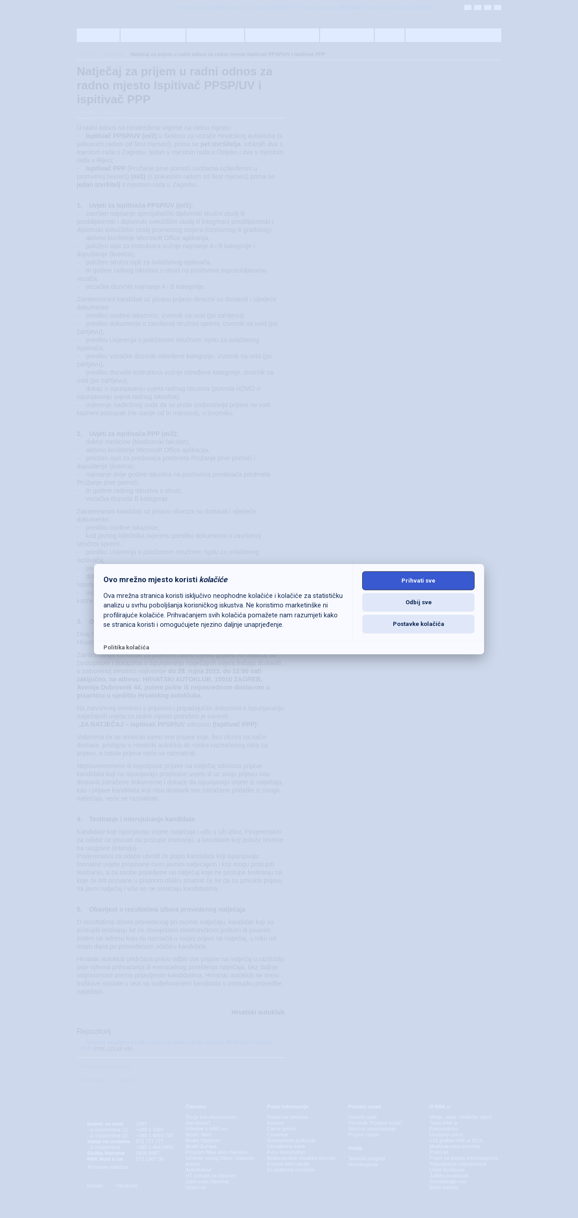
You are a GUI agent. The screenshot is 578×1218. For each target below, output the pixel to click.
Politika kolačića (126, 647)
